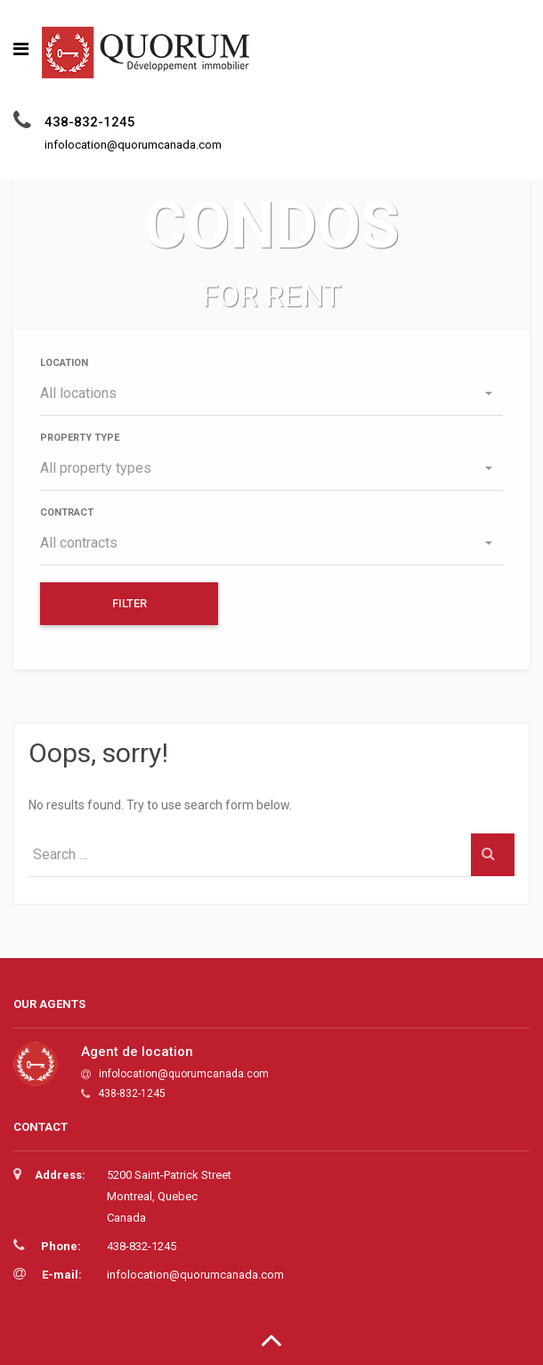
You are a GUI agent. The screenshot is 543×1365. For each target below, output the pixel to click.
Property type (79, 438)
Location (64, 363)
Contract (66, 512)
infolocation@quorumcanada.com (184, 1074)
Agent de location (137, 1052)
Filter (129, 603)
